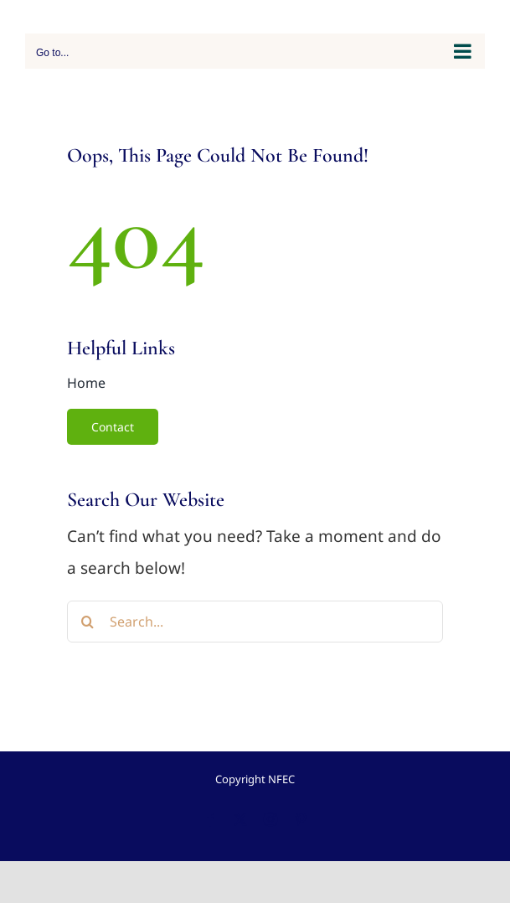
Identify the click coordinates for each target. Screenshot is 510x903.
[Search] (88, 621)
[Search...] (255, 621)
